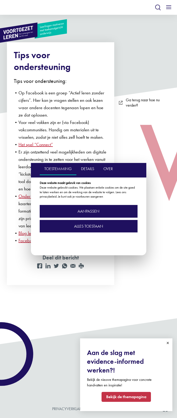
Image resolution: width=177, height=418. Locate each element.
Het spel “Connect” (35, 144)
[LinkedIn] (48, 265)
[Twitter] (56, 265)
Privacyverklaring (70, 408)
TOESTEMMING (58, 168)
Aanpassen (88, 211)
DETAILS (87, 168)
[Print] (81, 265)
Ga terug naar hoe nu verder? (139, 102)
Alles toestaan (88, 226)
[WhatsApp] (64, 265)
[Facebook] (39, 265)
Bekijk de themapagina (126, 396)
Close (168, 343)
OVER (108, 168)
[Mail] (72, 265)
